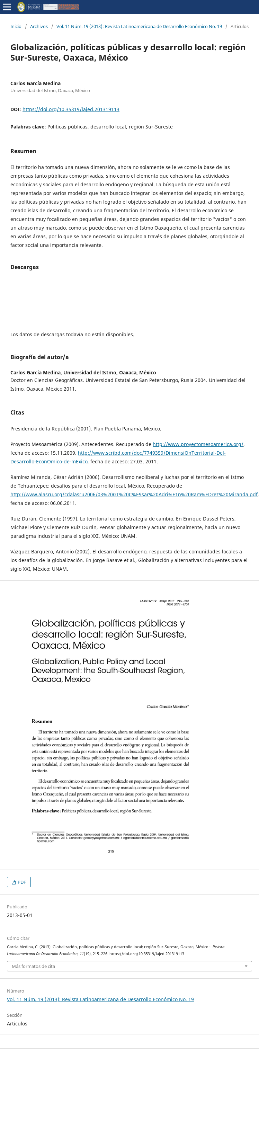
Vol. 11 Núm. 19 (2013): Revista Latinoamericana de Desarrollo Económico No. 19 (139, 26)
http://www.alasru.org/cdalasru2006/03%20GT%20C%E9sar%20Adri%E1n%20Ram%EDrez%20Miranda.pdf (134, 494)
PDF (21, 882)
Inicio (15, 26)
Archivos (39, 26)
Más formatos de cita (33, 966)
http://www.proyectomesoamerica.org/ (198, 444)
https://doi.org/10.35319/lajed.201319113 (71, 109)
